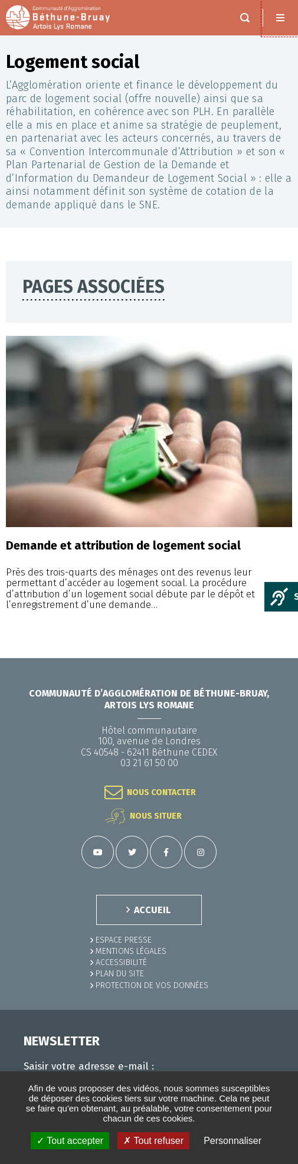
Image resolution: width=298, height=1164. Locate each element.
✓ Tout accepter (70, 1141)
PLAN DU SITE (120, 974)
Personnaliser (232, 1141)
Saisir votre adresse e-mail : (89, 1067)
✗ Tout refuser (153, 1141)
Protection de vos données (152, 985)
